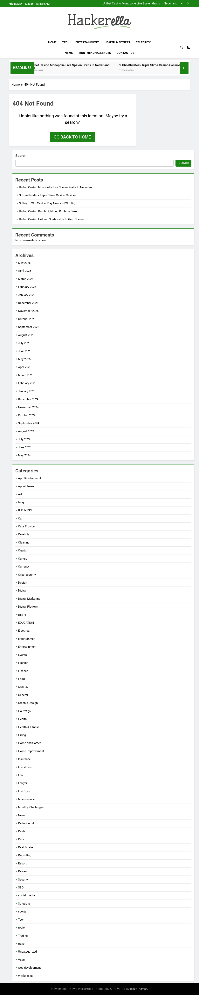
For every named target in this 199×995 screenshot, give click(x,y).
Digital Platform (28, 606)
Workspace (25, 976)
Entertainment (87, 42)
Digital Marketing (29, 598)
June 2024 (24, 447)
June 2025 (24, 351)
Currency (24, 566)
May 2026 (24, 263)
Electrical (24, 630)
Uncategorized (27, 951)
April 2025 (24, 367)
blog (21, 502)
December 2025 (28, 303)
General (23, 695)
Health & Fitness (117, 42)
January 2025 (26, 391)
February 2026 (27, 287)
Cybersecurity (27, 574)
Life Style (24, 791)
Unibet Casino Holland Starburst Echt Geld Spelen (51, 219)
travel (21, 943)
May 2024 (24, 455)
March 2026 (25, 279)
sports (22, 911)
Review (22, 871)
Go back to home (72, 137)
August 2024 (26, 431)
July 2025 (24, 343)
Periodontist (26, 823)
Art (20, 494)
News (69, 53)
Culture (22, 558)
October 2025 (26, 319)
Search (20, 156)
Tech (66, 42)
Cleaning (23, 542)
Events (22, 655)
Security (23, 879)
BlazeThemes (138, 988)
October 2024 (26, 415)
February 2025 (27, 383)
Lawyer (22, 783)
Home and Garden (29, 743)
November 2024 (28, 407)
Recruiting (24, 855)
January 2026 (26, 295)
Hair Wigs (24, 711)
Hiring (22, 735)
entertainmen (26, 639)
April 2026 (24, 271)
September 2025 (28, 327)
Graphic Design (28, 703)
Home (52, 42)
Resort (22, 863)
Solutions (24, 903)
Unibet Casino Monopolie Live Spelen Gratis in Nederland (140, 3)
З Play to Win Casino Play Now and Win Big (47, 203)
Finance (23, 671)
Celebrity (143, 42)
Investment (25, 767)
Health (22, 719)
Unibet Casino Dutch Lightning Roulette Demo (49, 211)
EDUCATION (26, 622)
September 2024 (28, 423)
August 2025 (26, 335)
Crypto (22, 550)
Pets (21, 839)
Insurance (24, 759)
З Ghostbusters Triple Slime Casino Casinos (154, 65)
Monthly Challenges (95, 53)
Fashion (23, 663)
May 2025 (24, 359)
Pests (21, 831)
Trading (23, 935)
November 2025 (28, 311)
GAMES (23, 687)
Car (20, 518)
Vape (21, 959)
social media (26, 895)
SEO (21, 887)
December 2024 (28, 399)
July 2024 (24, 439)
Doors (22, 615)
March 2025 (25, 375)
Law (20, 775)
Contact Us (125, 53)
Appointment (26, 486)
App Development (29, 478)
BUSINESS (25, 510)
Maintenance (26, 799)
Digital (22, 590)
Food (21, 679)
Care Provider (27, 526)
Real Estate (25, 847)
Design (22, 582)
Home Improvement (31, 751)
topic (21, 927)
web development (29, 967)
